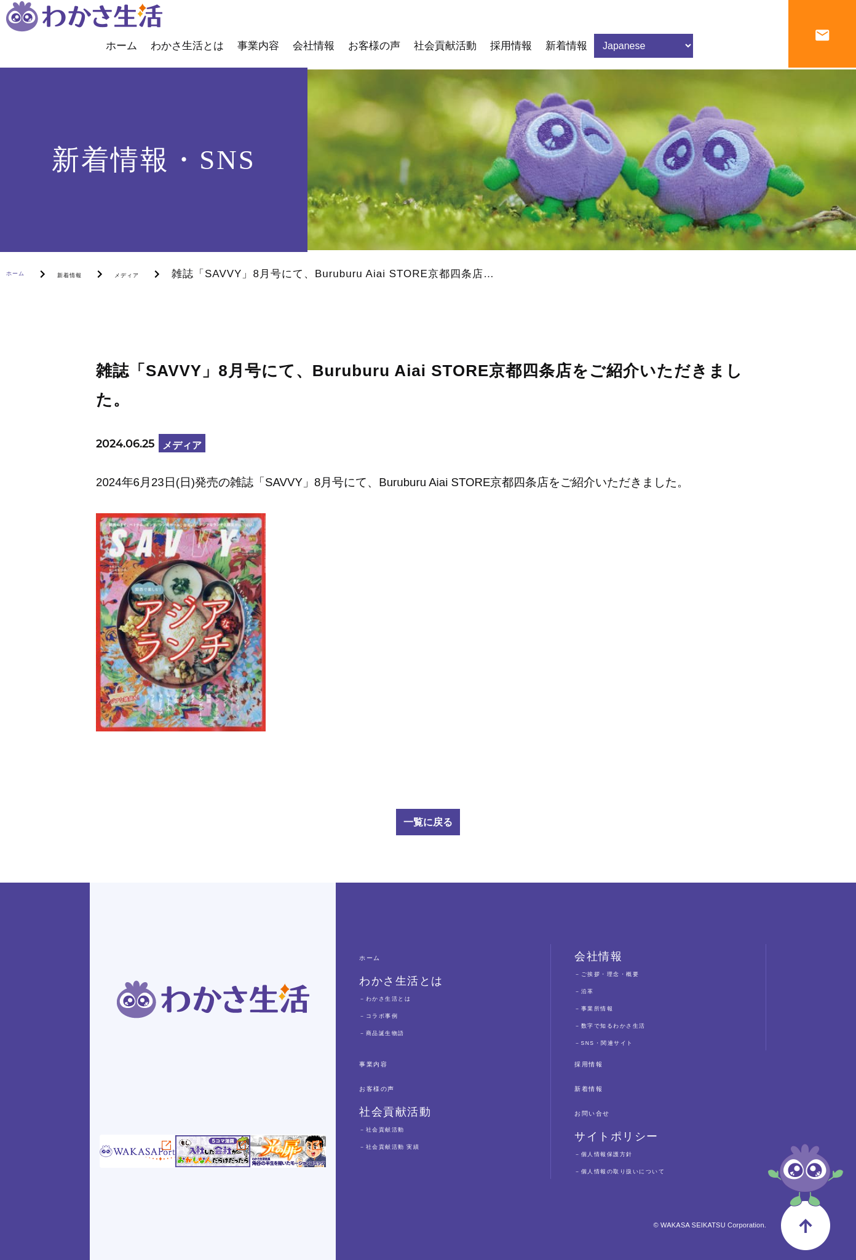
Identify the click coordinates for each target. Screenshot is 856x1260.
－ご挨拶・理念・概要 (628, 972)
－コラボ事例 (391, 1014)
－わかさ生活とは (402, 997)
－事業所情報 (606, 1007)
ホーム (22, 274)
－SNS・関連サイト (623, 1041)
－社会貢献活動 (397, 1128)
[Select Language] (643, 53)
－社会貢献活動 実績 (409, 1145)
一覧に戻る (428, 822)
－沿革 (590, 990)
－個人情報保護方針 (623, 1153)
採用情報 (598, 1063)
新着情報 (94, 274)
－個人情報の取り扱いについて (649, 1170)
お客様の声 (389, 1087)
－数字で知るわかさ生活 (633, 1024)
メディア (171, 274)
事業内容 (383, 1063)
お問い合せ (604, 1112)
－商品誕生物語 (397, 1031)
